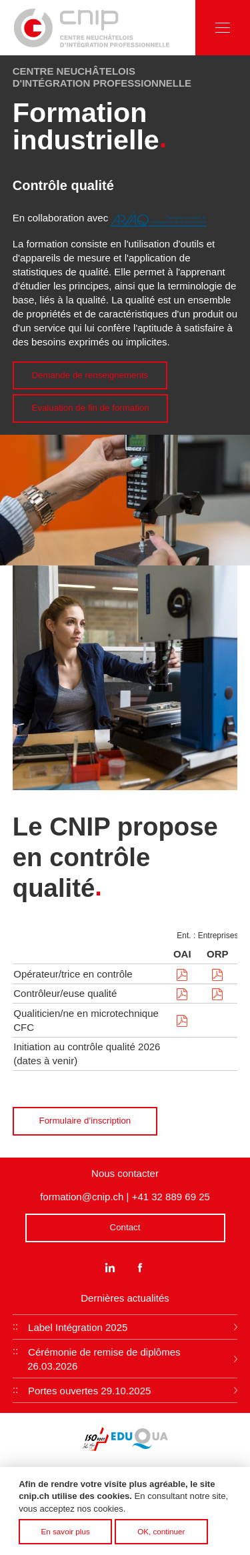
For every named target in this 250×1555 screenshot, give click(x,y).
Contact (125, 1227)
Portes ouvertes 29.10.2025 (89, 1390)
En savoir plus (65, 1534)
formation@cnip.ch (81, 1196)
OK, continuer (161, 1534)
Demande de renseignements (89, 375)
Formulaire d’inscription (85, 1121)
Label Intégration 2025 (77, 1327)
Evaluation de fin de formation (90, 408)
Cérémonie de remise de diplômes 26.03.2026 (103, 1359)
